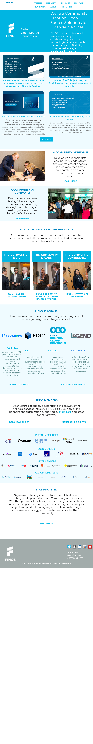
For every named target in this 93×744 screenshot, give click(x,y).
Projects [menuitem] (38, 3)
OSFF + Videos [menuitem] (66, 7)
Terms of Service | (33, 563)
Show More (46, 139)
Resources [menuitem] (79, 3)
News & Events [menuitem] (40, 7)
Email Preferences (65, 563)
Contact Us (72, 552)
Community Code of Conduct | (49, 563)
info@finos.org (74, 555)
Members (65, 411)
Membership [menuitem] (65, 3)
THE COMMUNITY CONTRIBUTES (77, 256)
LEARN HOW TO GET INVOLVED (77, 295)
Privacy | (24, 563)
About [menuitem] (53, 7)
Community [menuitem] (51, 3)
